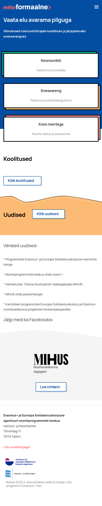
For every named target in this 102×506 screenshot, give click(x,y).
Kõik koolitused (21, 180)
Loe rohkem (50, 387)
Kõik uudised (48, 213)
